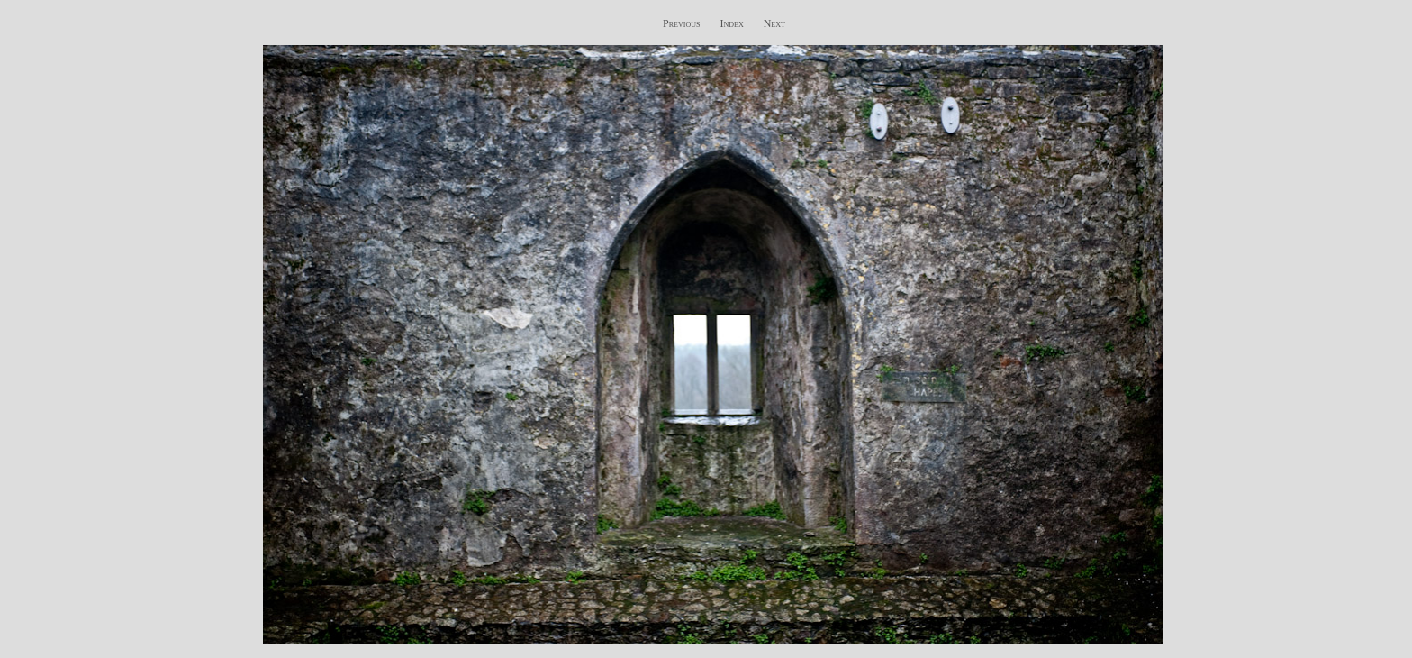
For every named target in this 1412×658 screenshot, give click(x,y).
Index (731, 23)
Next (774, 23)
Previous (681, 23)
